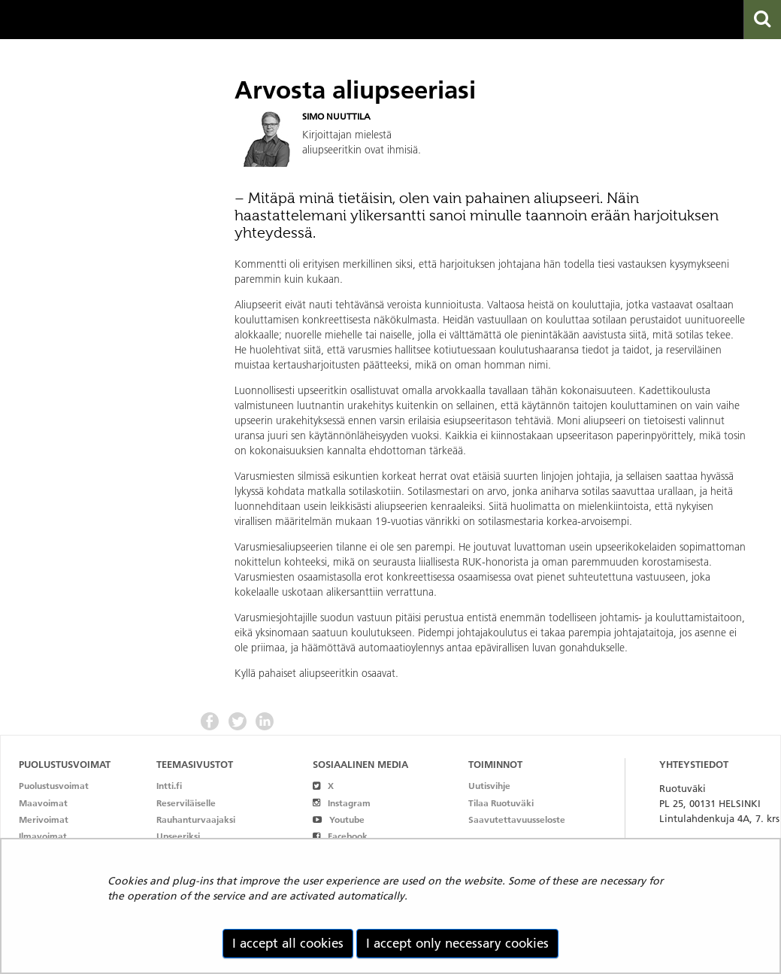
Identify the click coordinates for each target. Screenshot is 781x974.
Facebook (340, 836)
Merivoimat (43, 819)
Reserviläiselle (186, 803)
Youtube (339, 819)
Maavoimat (43, 803)
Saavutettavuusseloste (516, 819)
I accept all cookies (288, 943)
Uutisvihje (489, 785)
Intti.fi (169, 785)
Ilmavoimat (43, 836)
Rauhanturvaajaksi (195, 819)
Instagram (342, 803)
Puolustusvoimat (54, 785)
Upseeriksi (178, 836)
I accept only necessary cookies (457, 943)
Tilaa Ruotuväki (501, 803)
